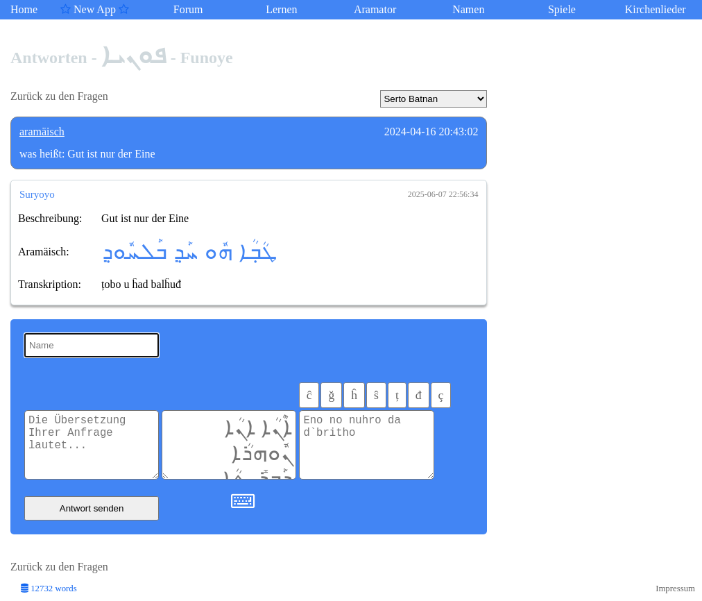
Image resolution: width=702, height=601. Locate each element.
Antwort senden (92, 508)
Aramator (375, 9)
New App (94, 9)
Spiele (562, 9)
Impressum (675, 588)
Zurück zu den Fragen (59, 96)
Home (23, 9)
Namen (468, 9)
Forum (188, 9)
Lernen (281, 9)
